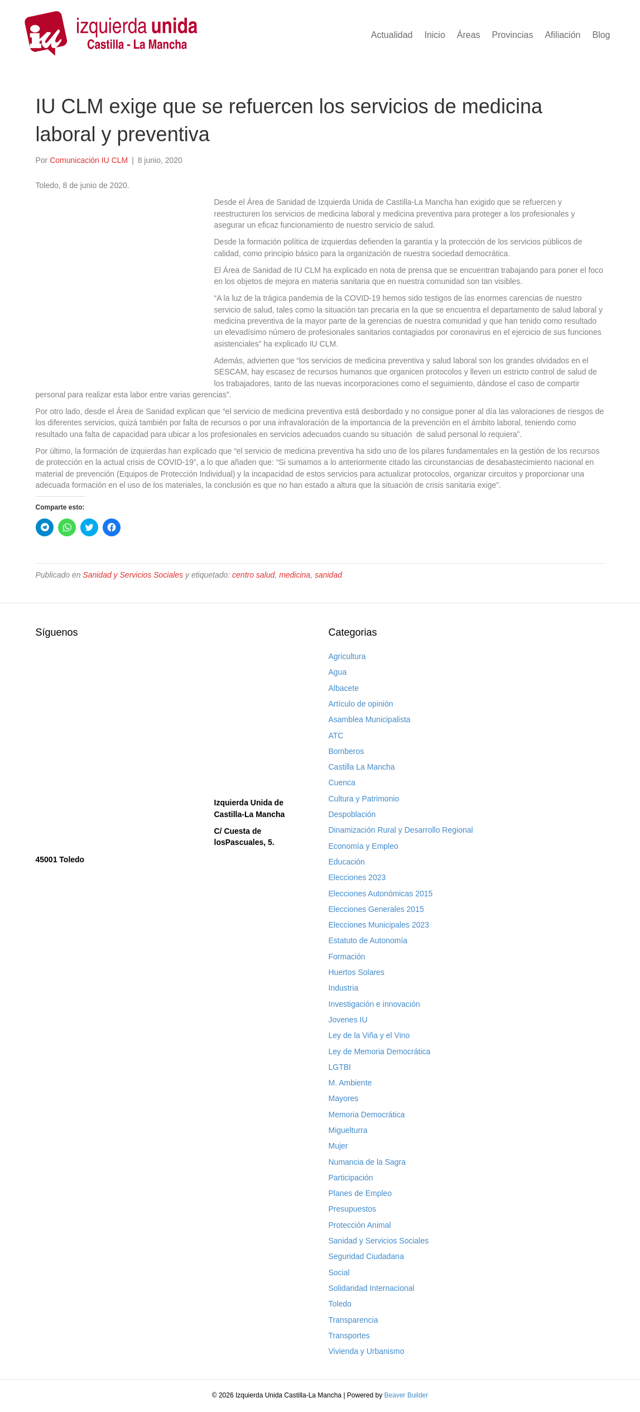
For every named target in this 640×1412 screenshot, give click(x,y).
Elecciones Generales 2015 (376, 909)
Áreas (468, 35)
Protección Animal (360, 1225)
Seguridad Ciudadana (366, 1256)
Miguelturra (348, 1130)
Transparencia (353, 1319)
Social (339, 1272)
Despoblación (352, 814)
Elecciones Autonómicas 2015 (381, 893)
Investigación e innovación (374, 1004)
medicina (294, 574)
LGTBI (340, 1067)
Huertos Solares (356, 972)
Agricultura (347, 656)
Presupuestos (353, 1208)
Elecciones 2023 (357, 877)
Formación (347, 956)
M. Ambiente (350, 1082)
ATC (336, 735)
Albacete (344, 688)
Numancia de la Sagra (367, 1162)
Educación (347, 861)
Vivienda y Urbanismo (367, 1351)
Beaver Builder (406, 1395)
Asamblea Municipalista (370, 719)
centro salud (253, 574)
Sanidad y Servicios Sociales (133, 574)
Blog (601, 35)
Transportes (349, 1335)
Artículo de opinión (361, 703)
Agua (338, 671)
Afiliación (562, 35)
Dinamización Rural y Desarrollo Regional (401, 829)
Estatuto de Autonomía (368, 940)
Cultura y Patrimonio (364, 798)
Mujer (338, 1145)
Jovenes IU (348, 1019)
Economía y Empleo (363, 846)
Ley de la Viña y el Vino (369, 1035)
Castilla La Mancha (362, 766)
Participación (351, 1177)
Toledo (340, 1303)
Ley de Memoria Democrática (380, 1051)
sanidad (328, 574)
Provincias (512, 35)
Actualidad (392, 35)
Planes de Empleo (360, 1193)
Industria (344, 987)
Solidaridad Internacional (372, 1288)
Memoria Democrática (367, 1114)
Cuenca (342, 782)
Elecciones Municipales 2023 (379, 924)
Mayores (344, 1098)
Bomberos (346, 751)
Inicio (434, 35)
